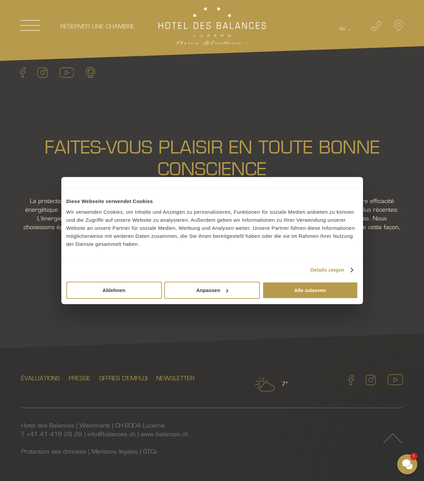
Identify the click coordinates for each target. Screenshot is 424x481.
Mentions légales (115, 451)
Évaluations (40, 378)
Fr (342, 29)
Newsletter (175, 378)
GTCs (150, 451)
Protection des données (53, 451)
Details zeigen (327, 270)
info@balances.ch (111, 434)
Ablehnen (114, 290)
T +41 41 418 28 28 (51, 434)
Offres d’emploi (123, 378)
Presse (79, 378)
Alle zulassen (310, 290)
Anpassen (212, 290)
